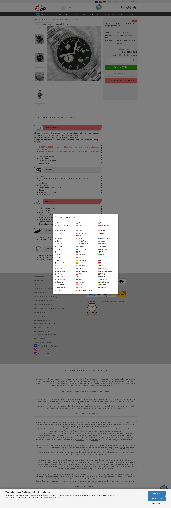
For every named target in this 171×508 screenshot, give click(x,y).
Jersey (58, 260)
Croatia (101, 241)
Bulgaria (58, 238)
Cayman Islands (104, 238)
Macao (58, 266)
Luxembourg (103, 263)
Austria (79, 226)
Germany (59, 223)
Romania (102, 277)
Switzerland (60, 287)
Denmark (102, 244)
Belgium (58, 233)
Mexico (58, 268)
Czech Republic (82, 244)
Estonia (58, 246)
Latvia (101, 260)
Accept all (156, 493)
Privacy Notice (55, 497)
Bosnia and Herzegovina (81, 234)
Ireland (101, 255)
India (57, 255)
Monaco (102, 268)
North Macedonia (105, 271)
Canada (80, 238)
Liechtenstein (60, 263)
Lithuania (80, 263)
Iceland (101, 252)
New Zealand (82, 271)
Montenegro (60, 271)
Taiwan (79, 287)
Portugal (102, 274)
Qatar (79, 277)
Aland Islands (60, 231)
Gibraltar (102, 246)
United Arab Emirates (84, 290)
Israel (58, 257)
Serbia (79, 279)
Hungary (80, 252)
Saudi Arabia (60, 279)
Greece (58, 249)
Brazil (101, 233)
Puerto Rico (60, 277)
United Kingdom (82, 223)
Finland (80, 246)
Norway (58, 274)
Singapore (102, 279)
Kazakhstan (81, 260)
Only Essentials (156, 498)
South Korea (60, 285)
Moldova (80, 268)
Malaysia (80, 266)
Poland (79, 274)
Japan (101, 257)
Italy (78, 257)
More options (156, 503)
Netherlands (103, 226)
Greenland (81, 249)
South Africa (103, 282)
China (58, 241)
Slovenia (80, 282)
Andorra (80, 231)
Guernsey (102, 249)
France (101, 223)
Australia (102, 231)
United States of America (61, 227)
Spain (79, 285)
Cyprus (58, 244)
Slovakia (59, 282)
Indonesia (80, 255)
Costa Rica (81, 241)
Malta (101, 266)
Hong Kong (59, 252)
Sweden (102, 285)
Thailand (102, 287)
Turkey (58, 290)
